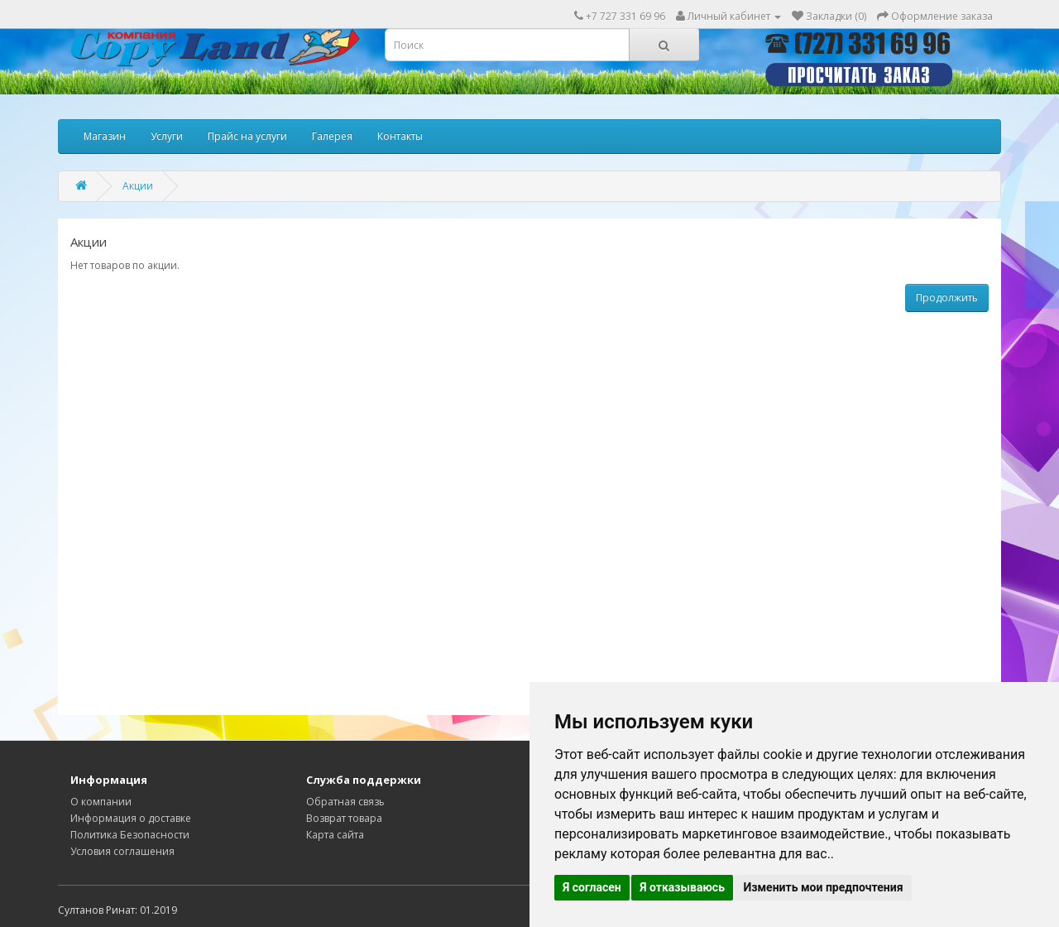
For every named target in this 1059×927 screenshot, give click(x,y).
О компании (101, 802)
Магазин (105, 136)
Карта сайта (335, 835)
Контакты (400, 136)
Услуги (167, 136)
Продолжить (947, 298)
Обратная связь (345, 802)
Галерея (332, 136)
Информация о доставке (130, 818)
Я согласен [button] (592, 887)
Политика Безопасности (129, 835)
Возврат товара (344, 818)
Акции (137, 186)
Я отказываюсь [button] (682, 887)
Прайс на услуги (247, 136)
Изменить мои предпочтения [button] (823, 887)
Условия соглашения (122, 851)
